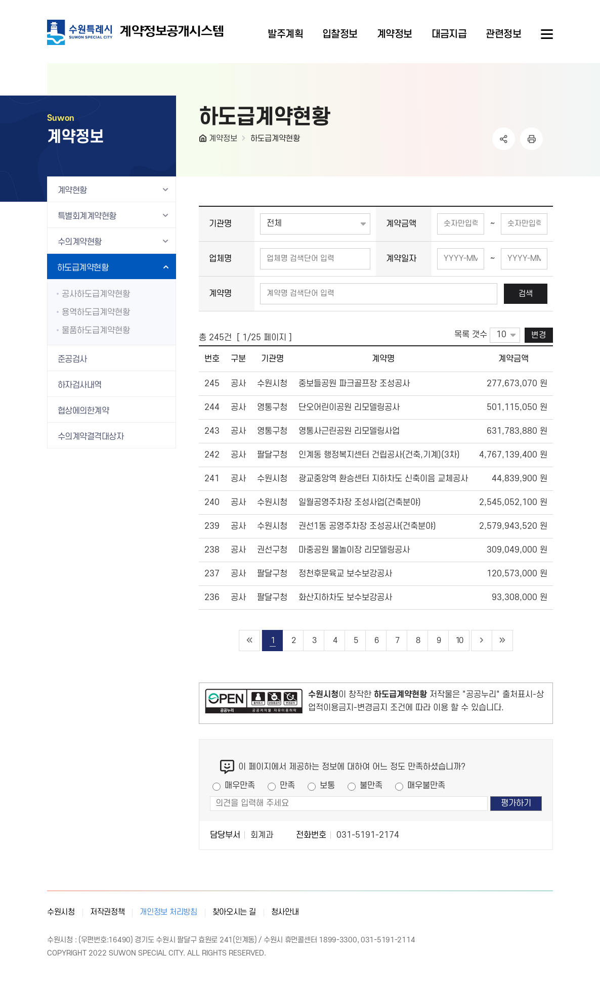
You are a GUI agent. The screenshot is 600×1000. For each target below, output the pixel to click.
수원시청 (61, 912)
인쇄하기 (531, 138)
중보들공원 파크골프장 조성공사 (354, 383)
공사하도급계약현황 (96, 294)
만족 (287, 785)
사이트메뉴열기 (546, 34)
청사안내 (285, 912)
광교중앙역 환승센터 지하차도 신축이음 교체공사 (383, 478)
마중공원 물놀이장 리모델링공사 (354, 550)
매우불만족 (426, 785)
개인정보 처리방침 (168, 912)
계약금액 (401, 224)
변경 (538, 335)
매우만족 (240, 785)
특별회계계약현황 (87, 216)
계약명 (220, 293)
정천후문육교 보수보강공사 (345, 573)
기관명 (220, 224)
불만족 (371, 785)
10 (458, 640)
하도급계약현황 (275, 138)
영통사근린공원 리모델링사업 (349, 431)
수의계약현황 (80, 242)
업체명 (220, 258)
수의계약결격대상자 (90, 436)
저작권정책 (107, 912)
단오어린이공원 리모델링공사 (349, 407)
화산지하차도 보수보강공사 (345, 597)
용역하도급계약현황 (96, 312)
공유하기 (503, 138)
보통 (327, 785)
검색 (526, 293)
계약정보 (223, 138)
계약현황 (72, 190)
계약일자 (401, 258)
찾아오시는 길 (234, 912)
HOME (204, 140)
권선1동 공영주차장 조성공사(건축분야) (367, 526)
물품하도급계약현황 (96, 330)
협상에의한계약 (83, 411)
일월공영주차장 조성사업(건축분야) (359, 502)
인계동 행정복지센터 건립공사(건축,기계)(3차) (379, 455)
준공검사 (72, 359)
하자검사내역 (80, 385)
